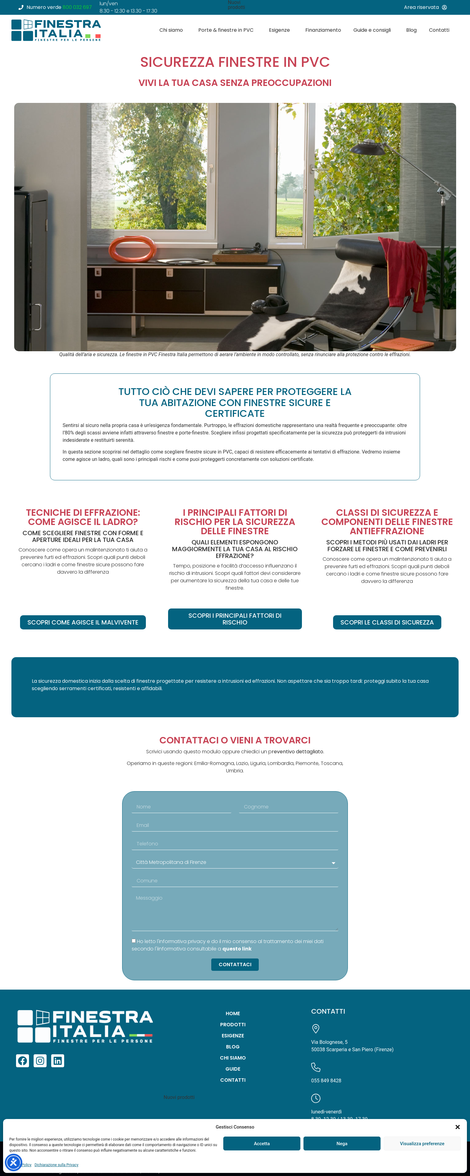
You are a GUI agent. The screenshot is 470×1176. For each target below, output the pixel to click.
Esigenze (281, 30)
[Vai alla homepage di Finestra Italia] (56, 30)
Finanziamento (323, 30)
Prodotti (232, 1024)
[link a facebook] (22, 1060)
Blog (411, 30)
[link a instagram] (40, 1060)
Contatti (440, 30)
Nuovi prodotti (179, 1097)
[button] (458, 1127)
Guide (232, 1068)
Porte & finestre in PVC (227, 30)
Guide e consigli (373, 30)
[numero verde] (58, 7)
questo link (237, 948)
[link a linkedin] (57, 1060)
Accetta (262, 1143)
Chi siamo (172, 30)
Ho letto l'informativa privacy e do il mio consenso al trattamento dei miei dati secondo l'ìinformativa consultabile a (228, 945)
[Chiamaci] (315, 1067)
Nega (341, 1143)
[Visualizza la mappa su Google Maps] (315, 1028)
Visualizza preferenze (422, 1143)
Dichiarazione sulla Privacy (56, 1165)
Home (233, 1013)
